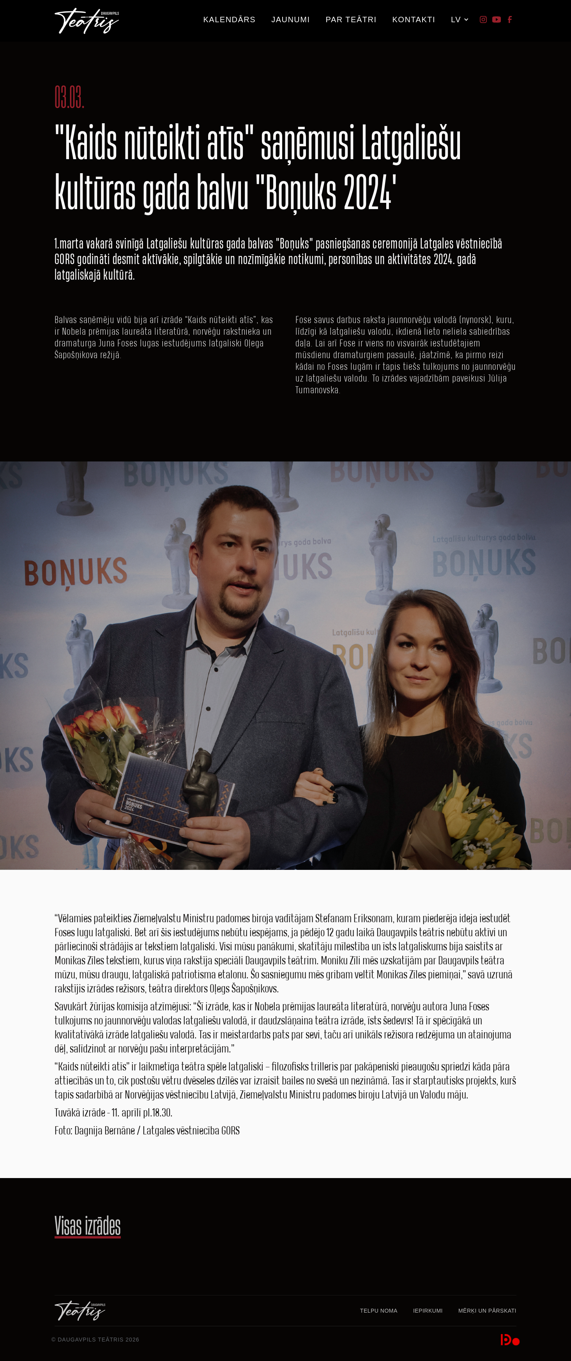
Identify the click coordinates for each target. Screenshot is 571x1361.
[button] (351, 17)
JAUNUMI (290, 19)
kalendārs (229, 19)
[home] (87, 21)
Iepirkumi (428, 1311)
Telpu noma (379, 1311)
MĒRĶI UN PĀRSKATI (487, 1311)
